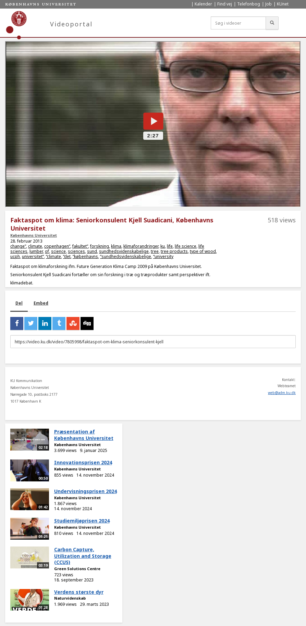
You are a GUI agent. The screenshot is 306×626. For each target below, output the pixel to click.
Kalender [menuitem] (203, 4)
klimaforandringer (140, 246)
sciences (76, 251)
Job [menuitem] (268, 4)
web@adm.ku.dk (282, 392)
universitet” (33, 256)
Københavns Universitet (33, 235)
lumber (36, 251)
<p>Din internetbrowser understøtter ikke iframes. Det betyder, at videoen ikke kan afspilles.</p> (153, 124)
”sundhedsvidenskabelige (125, 256)
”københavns (85, 256)
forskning (99, 246)
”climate (53, 256)
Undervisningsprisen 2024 (85, 491)
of (47, 251)
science (58, 251)
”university (163, 256)
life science (185, 246)
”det (67, 256)
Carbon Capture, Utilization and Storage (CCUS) (82, 555)
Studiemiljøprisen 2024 (82, 520)
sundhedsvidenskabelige (124, 251)
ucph (15, 256)
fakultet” (80, 246)
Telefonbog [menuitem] (248, 4)
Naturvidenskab (70, 598)
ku (162, 246)
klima (116, 246)
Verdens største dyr (78, 592)
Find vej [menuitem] (224, 4)
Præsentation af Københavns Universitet (83, 434)
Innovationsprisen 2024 (83, 462)
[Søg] (272, 22)
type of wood (203, 251)
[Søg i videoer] (238, 22)
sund (92, 251)
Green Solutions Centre (77, 568)
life (170, 246)
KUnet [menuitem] (283, 4)
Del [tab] (19, 303)
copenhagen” (57, 246)
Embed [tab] (41, 303)
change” (18, 246)
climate (35, 246)
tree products (174, 251)
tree (155, 251)
